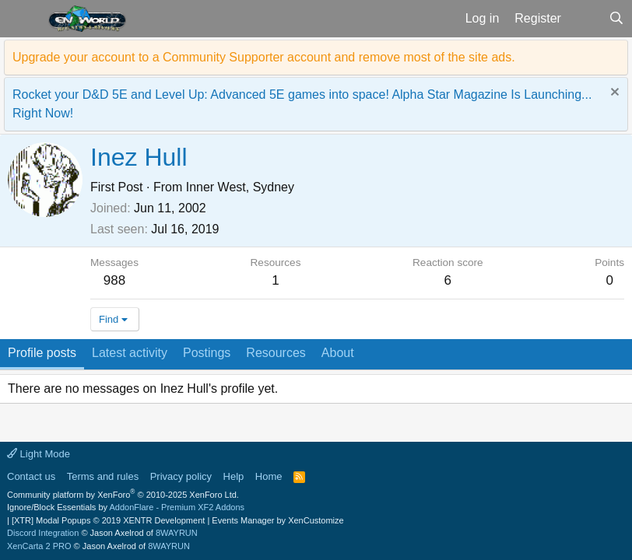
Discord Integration (43, 532)
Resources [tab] (275, 352)
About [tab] (337, 352)
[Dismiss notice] (613, 94)
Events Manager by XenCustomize (277, 520)
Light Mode (38, 454)
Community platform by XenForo (123, 494)
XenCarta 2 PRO (39, 546)
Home (269, 476)
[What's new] (585, 18)
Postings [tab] (206, 352)
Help (233, 476)
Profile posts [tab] (42, 352)
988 (114, 280)
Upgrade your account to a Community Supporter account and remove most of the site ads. (263, 57)
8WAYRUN (177, 532)
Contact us (31, 476)
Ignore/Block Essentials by (125, 507)
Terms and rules (103, 476)
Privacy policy (181, 476)
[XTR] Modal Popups (108, 520)
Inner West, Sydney (240, 187)
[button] (22, 18)
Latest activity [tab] (129, 352)
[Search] (616, 18)
